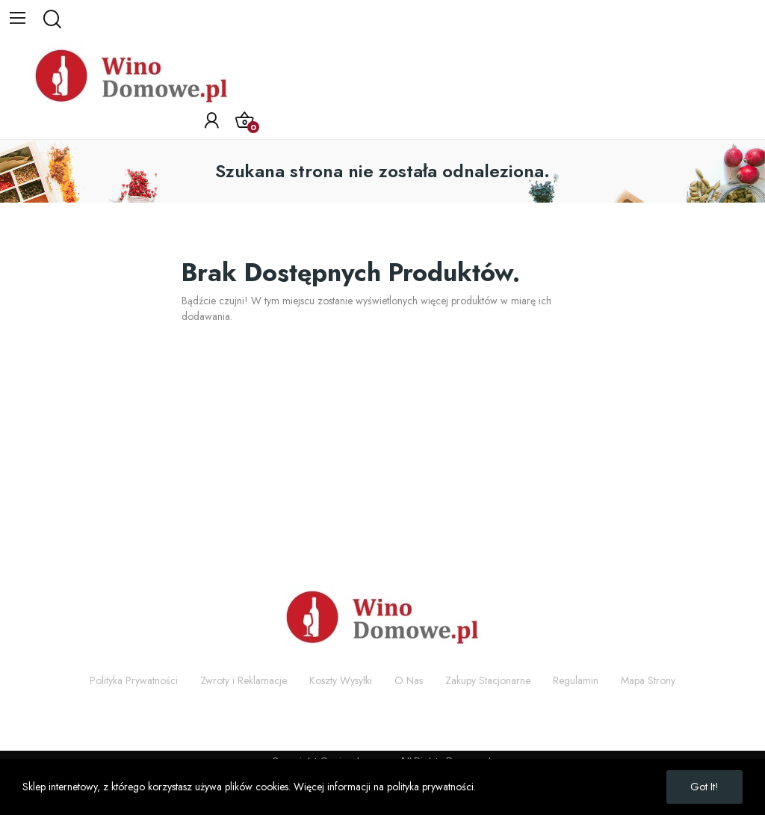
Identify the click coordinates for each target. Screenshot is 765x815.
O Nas (408, 680)
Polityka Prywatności (134, 680)
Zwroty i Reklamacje (243, 680)
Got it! (704, 786)
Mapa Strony (648, 680)
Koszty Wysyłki (340, 680)
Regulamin (575, 680)
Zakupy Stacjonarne (487, 680)
